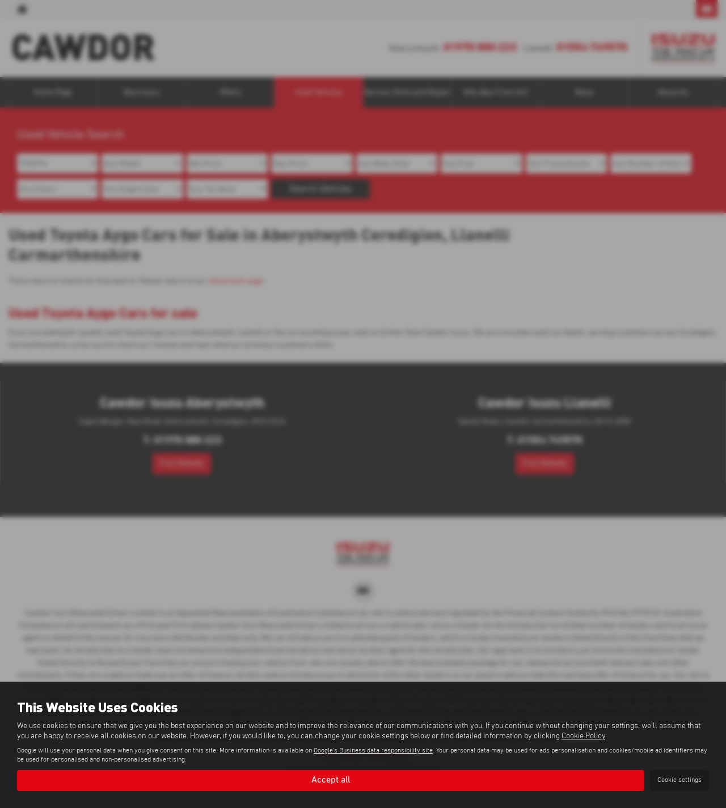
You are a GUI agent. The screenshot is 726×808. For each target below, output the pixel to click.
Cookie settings (679, 780)
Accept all (330, 780)
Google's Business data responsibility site (373, 750)
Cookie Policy (583, 736)
